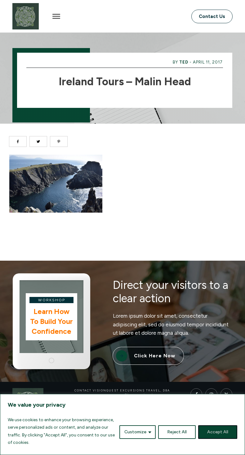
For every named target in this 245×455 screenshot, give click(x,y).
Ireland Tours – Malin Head (125, 81)
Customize (135, 432)
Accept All (217, 432)
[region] (122, 424)
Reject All (177, 432)
